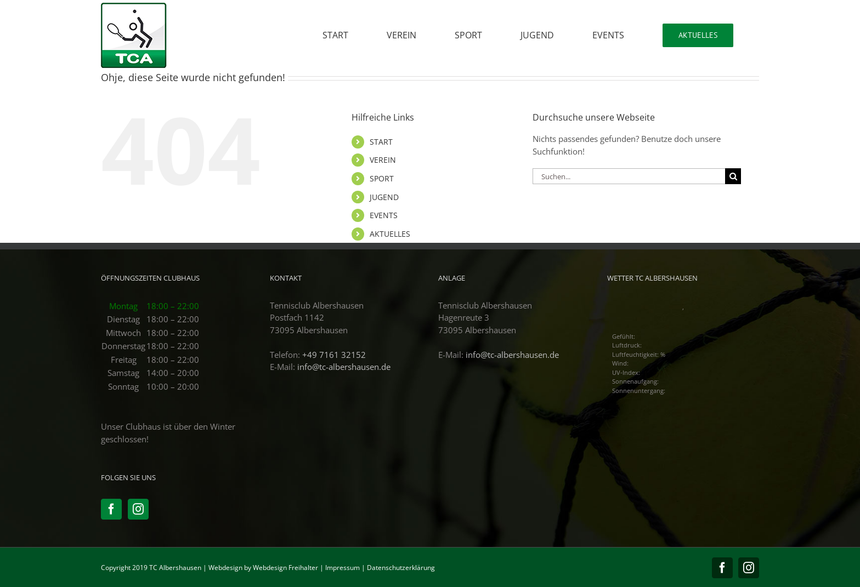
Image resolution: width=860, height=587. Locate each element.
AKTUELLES (390, 234)
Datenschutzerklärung (401, 567)
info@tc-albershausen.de (344, 366)
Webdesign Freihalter (285, 567)
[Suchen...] (629, 176)
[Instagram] (138, 509)
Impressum (342, 567)
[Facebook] (111, 509)
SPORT (382, 178)
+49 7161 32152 (334, 354)
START (381, 141)
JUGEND (384, 197)
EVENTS (384, 215)
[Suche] (733, 176)
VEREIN (383, 160)
